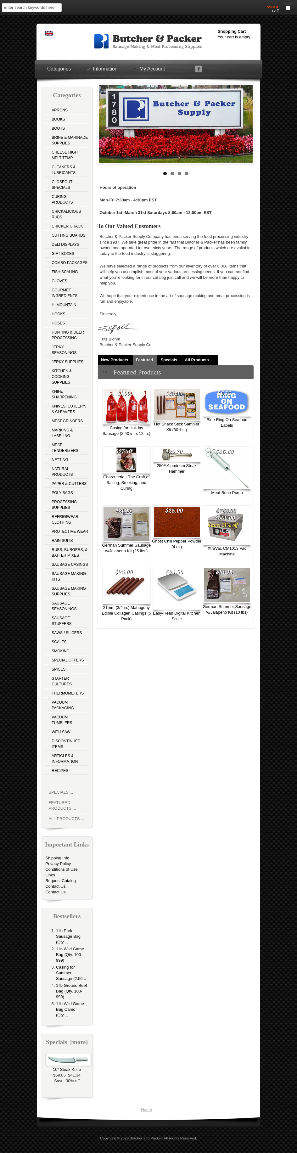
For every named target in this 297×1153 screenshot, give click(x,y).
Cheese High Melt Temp (65, 155)
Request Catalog (60, 880)
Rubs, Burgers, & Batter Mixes (69, 553)
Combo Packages (69, 263)
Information (105, 68)
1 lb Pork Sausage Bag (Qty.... (68, 936)
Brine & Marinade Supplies (70, 140)
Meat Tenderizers (65, 448)
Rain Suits (62, 540)
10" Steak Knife (68, 1067)
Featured (144, 359)
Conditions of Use (61, 869)
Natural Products (62, 472)
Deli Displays (65, 244)
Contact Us (55, 886)
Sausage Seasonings (64, 606)
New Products (114, 359)
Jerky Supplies (67, 362)
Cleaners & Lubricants (64, 170)
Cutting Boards (68, 235)
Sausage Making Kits (69, 576)
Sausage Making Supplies (69, 591)
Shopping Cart (232, 31)
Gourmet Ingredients (64, 293)
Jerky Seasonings (64, 350)
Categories (59, 68)
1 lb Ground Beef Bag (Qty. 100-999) (71, 991)
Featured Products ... (62, 805)
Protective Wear (70, 531)
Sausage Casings (70, 564)
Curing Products (62, 199)
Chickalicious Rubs (66, 214)
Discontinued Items (66, 744)
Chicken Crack (67, 226)
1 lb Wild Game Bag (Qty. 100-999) (70, 955)
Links (50, 875)
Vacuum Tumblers (62, 720)
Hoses (58, 323)
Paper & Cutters (69, 483)
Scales (59, 642)
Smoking (61, 651)
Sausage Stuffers (61, 621)
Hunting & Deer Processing (68, 335)
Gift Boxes (63, 253)
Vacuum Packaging (63, 705)
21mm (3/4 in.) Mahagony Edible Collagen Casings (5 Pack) (126, 613)
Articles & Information (65, 759)
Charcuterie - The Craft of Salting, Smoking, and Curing (126, 483)
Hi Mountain (64, 305)
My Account (152, 68)
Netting (60, 460)
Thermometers (68, 693)
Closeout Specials (62, 185)
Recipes (60, 770)
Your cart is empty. (234, 37)
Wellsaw (61, 732)
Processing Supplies (64, 505)
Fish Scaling (65, 272)
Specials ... (60, 792)
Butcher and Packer (146, 1138)
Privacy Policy (58, 863)
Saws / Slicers (67, 633)
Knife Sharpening (64, 394)
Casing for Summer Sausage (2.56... (71, 973)
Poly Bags (62, 493)
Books (58, 119)
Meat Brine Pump (227, 492)
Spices (58, 669)
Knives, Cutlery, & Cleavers (69, 409)
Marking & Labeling (62, 433)
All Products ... (66, 818)
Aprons (60, 110)
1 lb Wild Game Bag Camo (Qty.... (70, 1009)
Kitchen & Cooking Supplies (62, 377)
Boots (58, 128)
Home (146, 1109)
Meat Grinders (67, 421)
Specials (168, 359)
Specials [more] (67, 1042)
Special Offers (68, 660)
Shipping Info (57, 858)
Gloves (59, 281)
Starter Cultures (62, 681)
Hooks (58, 314)
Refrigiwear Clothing (65, 520)
